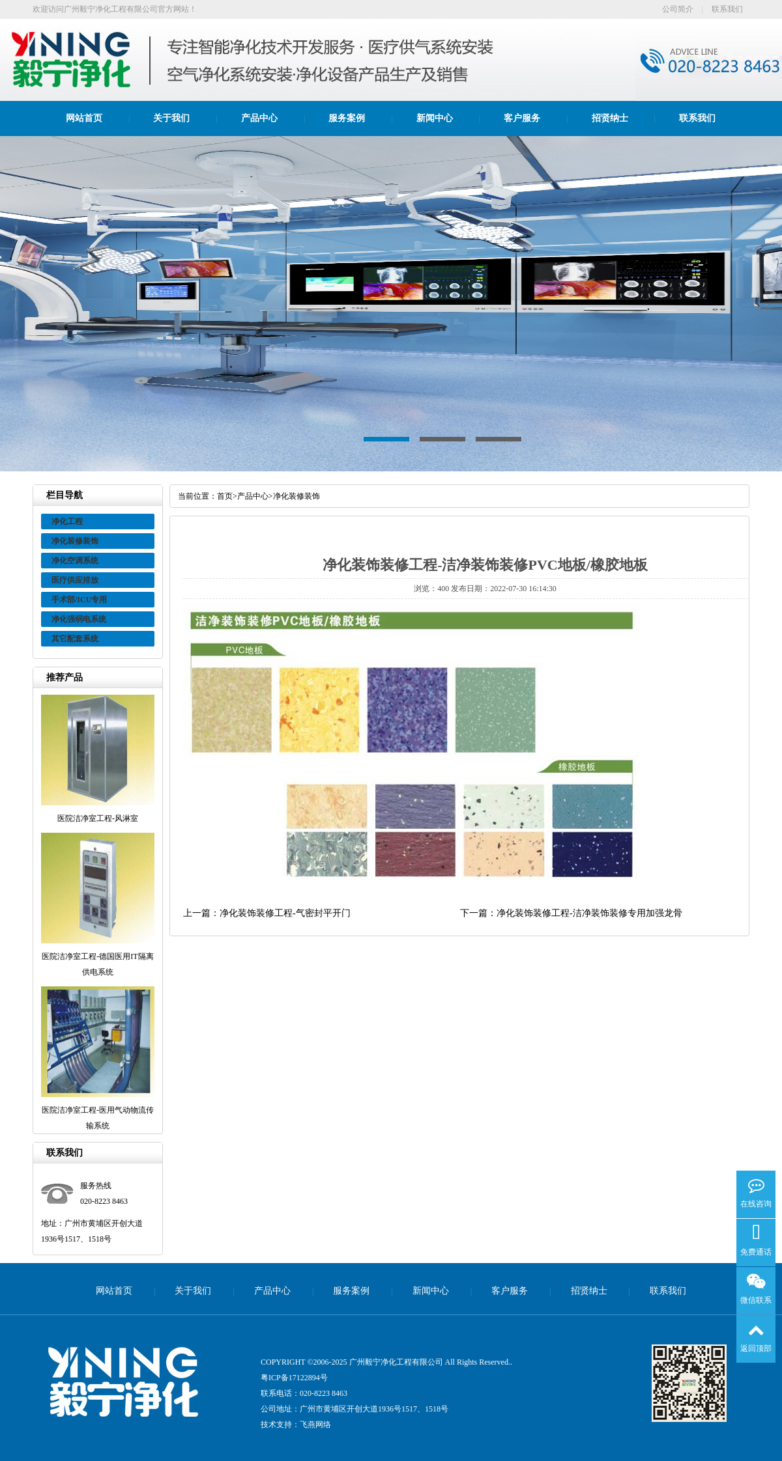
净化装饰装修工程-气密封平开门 (285, 913)
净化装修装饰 (74, 541)
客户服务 (522, 118)
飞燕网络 (315, 1424)
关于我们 (171, 118)
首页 (225, 496)
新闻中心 (434, 118)
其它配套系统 (74, 638)
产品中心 (259, 118)
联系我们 (727, 9)
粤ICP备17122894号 (294, 1377)
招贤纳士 (610, 118)
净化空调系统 (74, 560)
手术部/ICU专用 (79, 599)
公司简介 (677, 9)
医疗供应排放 (74, 580)
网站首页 (84, 118)
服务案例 (346, 118)
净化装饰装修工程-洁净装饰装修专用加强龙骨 (589, 913)
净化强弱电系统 (78, 619)
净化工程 (67, 521)
